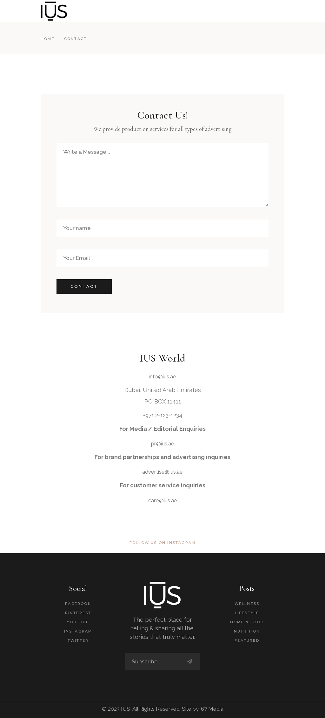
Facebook (78, 603)
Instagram (78, 631)
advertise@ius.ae (162, 472)
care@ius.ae (162, 500)
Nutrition (247, 631)
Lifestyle (247, 613)
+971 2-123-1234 (162, 415)
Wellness (247, 603)
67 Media (212, 709)
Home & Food (247, 622)
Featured (247, 640)
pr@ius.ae (162, 443)
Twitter (78, 640)
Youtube (78, 622)
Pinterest (78, 613)
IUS (125, 709)
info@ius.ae (162, 376)
